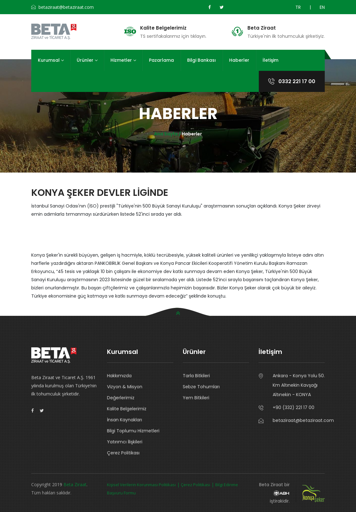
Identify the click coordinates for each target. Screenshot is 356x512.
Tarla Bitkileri (196, 376)
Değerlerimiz (120, 398)
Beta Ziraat (261, 28)
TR (298, 7)
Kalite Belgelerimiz (163, 28)
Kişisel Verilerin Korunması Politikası (141, 484)
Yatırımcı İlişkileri (124, 442)
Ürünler (87, 60)
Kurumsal (50, 60)
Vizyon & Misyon (124, 387)
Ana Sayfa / (168, 134)
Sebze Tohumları (201, 387)
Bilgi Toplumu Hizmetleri (133, 431)
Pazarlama (161, 60)
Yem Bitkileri (196, 398)
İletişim (270, 60)
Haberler (239, 60)
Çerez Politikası (123, 453)
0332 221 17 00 (291, 81)
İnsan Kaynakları (124, 420)
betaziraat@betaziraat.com (299, 420)
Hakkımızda (119, 376)
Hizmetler (123, 60)
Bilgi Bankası (201, 60)
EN (322, 7)
